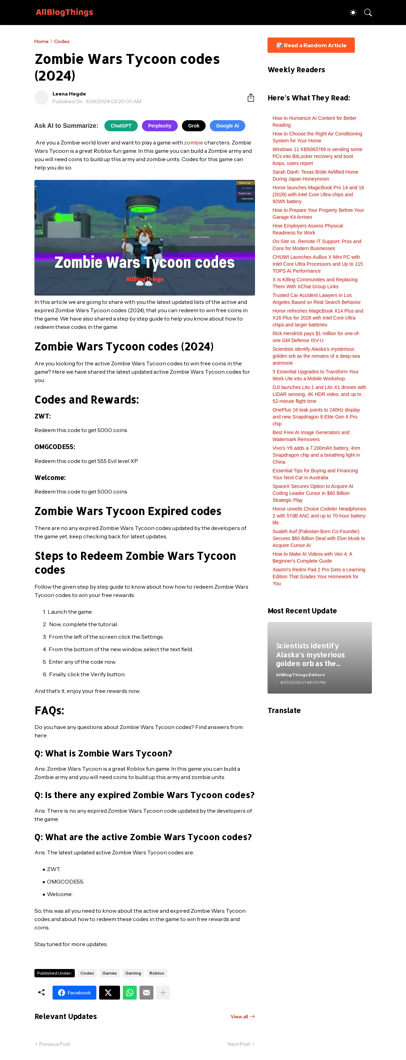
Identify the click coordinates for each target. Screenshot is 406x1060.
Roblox (157, 973)
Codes (62, 41)
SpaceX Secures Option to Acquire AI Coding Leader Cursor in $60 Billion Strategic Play (313, 493)
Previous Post (54, 1044)
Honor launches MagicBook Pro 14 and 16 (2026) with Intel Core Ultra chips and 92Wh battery (318, 194)
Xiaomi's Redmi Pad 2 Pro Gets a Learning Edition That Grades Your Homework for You (319, 576)
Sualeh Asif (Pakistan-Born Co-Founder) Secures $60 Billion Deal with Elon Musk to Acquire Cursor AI (319, 538)
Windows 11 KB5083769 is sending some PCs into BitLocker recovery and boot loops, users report (318, 156)
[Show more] (163, 993)
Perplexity (160, 126)
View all (239, 1016)
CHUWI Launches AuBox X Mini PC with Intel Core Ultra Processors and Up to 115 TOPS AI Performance (318, 264)
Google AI (227, 126)
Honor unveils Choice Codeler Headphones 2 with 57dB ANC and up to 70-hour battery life (319, 515)
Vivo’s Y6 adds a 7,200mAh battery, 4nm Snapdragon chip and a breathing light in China (316, 455)
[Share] (248, 98)
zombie (193, 142)
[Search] (365, 12)
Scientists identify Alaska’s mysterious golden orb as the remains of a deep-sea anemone (316, 356)
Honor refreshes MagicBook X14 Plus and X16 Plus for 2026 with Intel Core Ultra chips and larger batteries (318, 318)
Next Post (239, 1044)
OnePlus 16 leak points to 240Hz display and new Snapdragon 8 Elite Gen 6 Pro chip (316, 417)
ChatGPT (121, 126)
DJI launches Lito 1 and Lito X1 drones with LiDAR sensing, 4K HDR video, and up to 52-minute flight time (319, 394)
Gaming (133, 973)
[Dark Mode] (350, 12)
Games (109, 973)
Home (41, 41)
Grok (194, 126)
